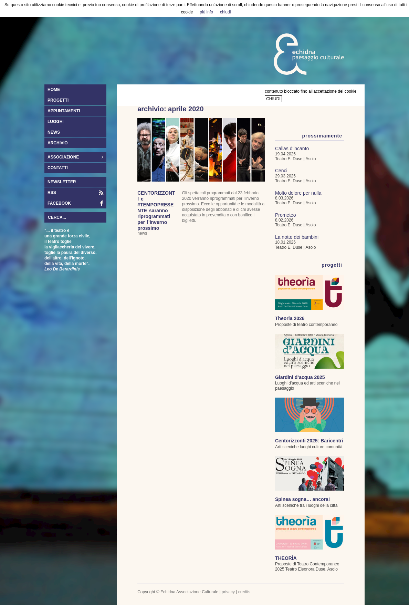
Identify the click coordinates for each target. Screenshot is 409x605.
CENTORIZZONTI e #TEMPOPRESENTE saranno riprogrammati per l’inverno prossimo (156, 210)
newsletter (62, 182)
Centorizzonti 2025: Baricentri (309, 440)
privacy (228, 591)
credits (244, 591)
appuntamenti (64, 111)
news (54, 132)
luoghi (56, 121)
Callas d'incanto (292, 148)
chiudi (273, 98)
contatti (58, 167)
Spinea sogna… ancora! (302, 499)
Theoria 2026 (290, 318)
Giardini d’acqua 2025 (300, 377)
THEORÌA (286, 558)
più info (206, 12)
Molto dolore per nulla (298, 193)
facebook (59, 203)
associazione (73, 157)
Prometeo (285, 215)
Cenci (281, 170)
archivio (58, 143)
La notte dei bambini (296, 237)
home (54, 89)
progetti (58, 100)
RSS (52, 192)
